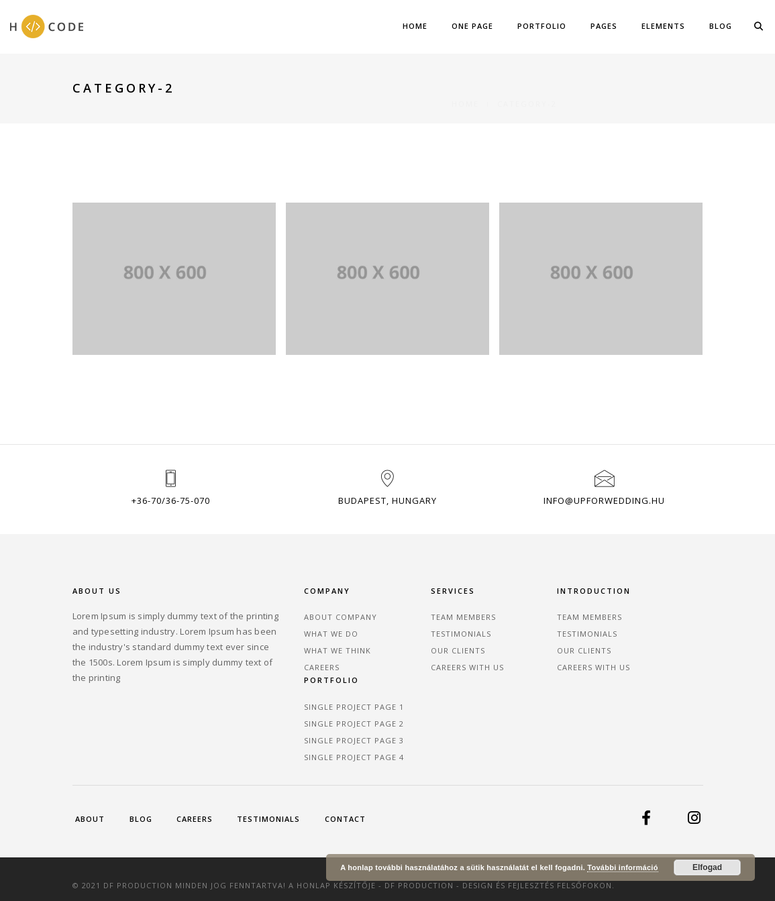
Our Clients (424, 654)
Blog (720, 26)
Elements (663, 26)
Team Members (429, 620)
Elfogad (707, 867)
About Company (325, 620)
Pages (603, 26)
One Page (472, 26)
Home (415, 26)
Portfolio (541, 26)
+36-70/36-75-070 (171, 504)
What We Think (322, 654)
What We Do (316, 637)
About (90, 793)
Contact (104, 808)
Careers (307, 671)
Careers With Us (433, 671)
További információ (622, 867)
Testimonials (427, 637)
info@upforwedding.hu (604, 504)
